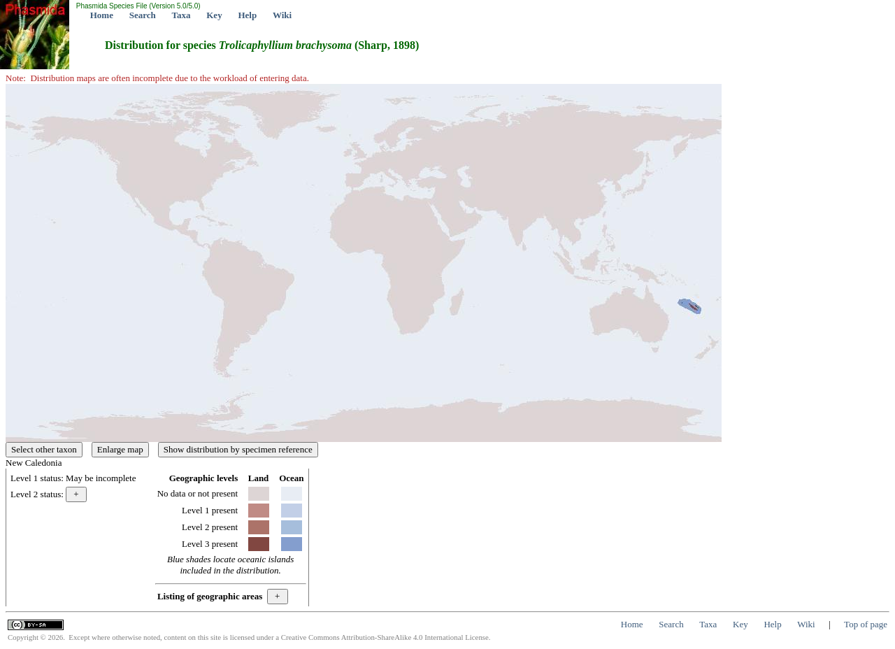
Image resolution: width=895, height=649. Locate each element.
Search (142, 15)
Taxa (181, 15)
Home (101, 15)
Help (247, 15)
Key (214, 15)
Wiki (282, 15)
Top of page (865, 624)
